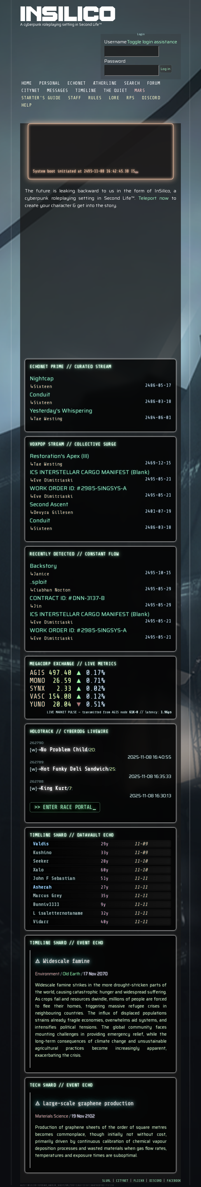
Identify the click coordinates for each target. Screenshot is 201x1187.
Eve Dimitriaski (53, 480)
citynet (122, 1180)
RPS (130, 97)
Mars (139, 90)
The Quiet (115, 90)
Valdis (41, 843)
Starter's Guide (41, 97)
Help (26, 105)
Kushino (42, 852)
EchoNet (76, 83)
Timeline (85, 90)
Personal (49, 83)
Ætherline (105, 83)
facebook (174, 1180)
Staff (74, 97)
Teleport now (153, 198)
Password (114, 61)
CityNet (30, 90)
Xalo (38, 870)
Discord (151, 97)
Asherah (42, 887)
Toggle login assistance (152, 41)
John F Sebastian (54, 878)
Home (26, 83)
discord (155, 1180)
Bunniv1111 (46, 904)
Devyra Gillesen (53, 512)
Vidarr (41, 921)
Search (132, 83)
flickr (139, 1180)
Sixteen (43, 386)
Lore (114, 97)
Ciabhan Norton (52, 590)
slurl (106, 1180)
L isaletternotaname (58, 913)
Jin (37, 606)
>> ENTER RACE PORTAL (64, 807)
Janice (41, 574)
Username (115, 41)
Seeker (41, 861)
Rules (95, 97)
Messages (57, 90)
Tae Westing (48, 418)
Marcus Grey (47, 895)
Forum (153, 83)
